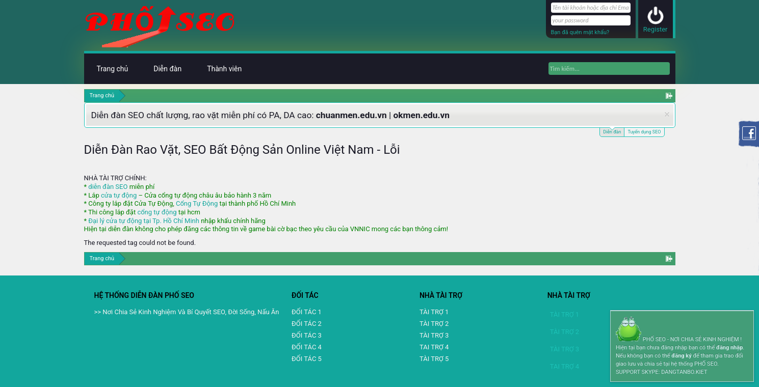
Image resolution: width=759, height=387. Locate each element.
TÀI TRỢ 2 (434, 323)
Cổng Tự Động (197, 203)
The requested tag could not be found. (140, 242)
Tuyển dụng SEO (644, 131)
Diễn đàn (612, 131)
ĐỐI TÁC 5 (307, 359)
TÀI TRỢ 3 (434, 335)
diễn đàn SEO (107, 186)
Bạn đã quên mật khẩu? (580, 32)
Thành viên (224, 69)
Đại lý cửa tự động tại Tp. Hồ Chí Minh (143, 221)
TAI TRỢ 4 (434, 347)
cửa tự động (119, 195)
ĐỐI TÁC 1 (307, 312)
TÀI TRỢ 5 (434, 359)
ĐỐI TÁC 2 (307, 323)
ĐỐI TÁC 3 (307, 335)
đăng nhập (729, 347)
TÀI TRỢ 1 (434, 312)
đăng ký (681, 355)
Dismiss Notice (667, 114)
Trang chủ (112, 69)
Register (655, 29)
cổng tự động (156, 212)
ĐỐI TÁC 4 (307, 347)
